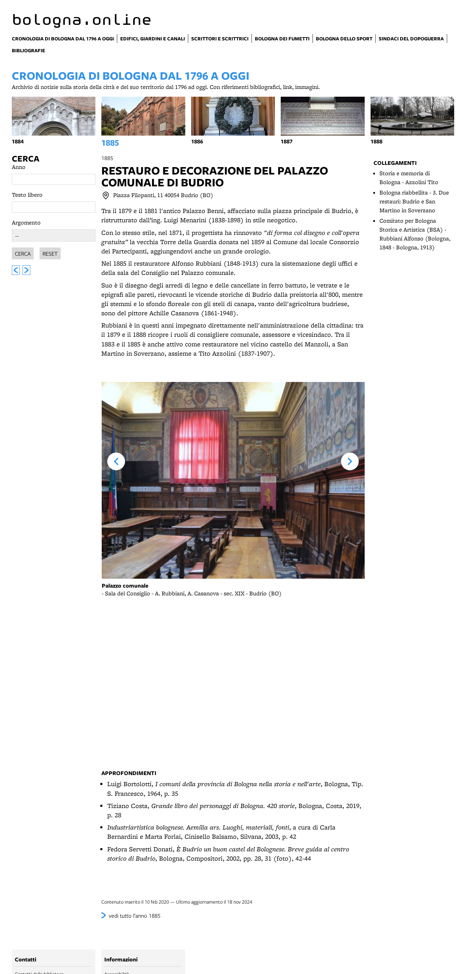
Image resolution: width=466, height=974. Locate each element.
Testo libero (27, 195)
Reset (50, 252)
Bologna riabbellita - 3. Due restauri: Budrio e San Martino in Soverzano (414, 201)
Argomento (26, 222)
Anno (19, 167)
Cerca (25, 158)
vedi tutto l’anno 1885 (135, 915)
